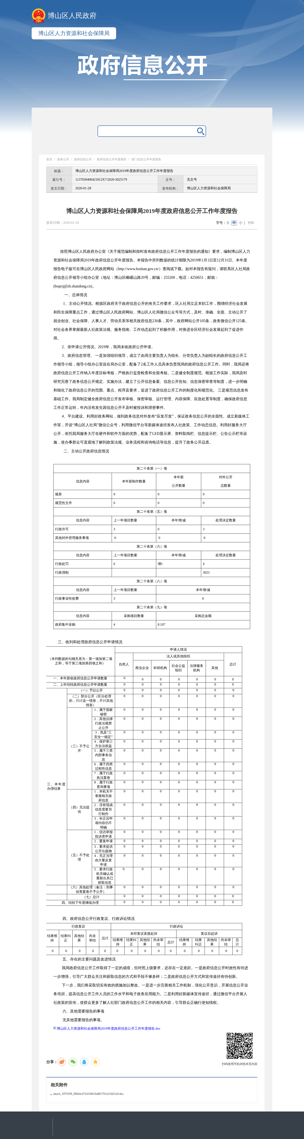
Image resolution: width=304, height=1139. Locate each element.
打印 (251, 222)
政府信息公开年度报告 (111, 159)
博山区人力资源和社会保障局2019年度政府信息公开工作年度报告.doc (106, 1028)
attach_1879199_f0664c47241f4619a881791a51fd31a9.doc (88, 1093)
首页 (49, 159)
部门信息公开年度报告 (146, 159)
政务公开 (63, 159)
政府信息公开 (83, 159)
